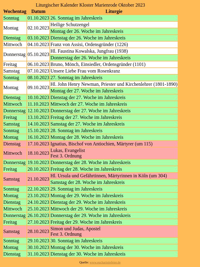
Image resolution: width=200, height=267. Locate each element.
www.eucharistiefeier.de (105, 262)
